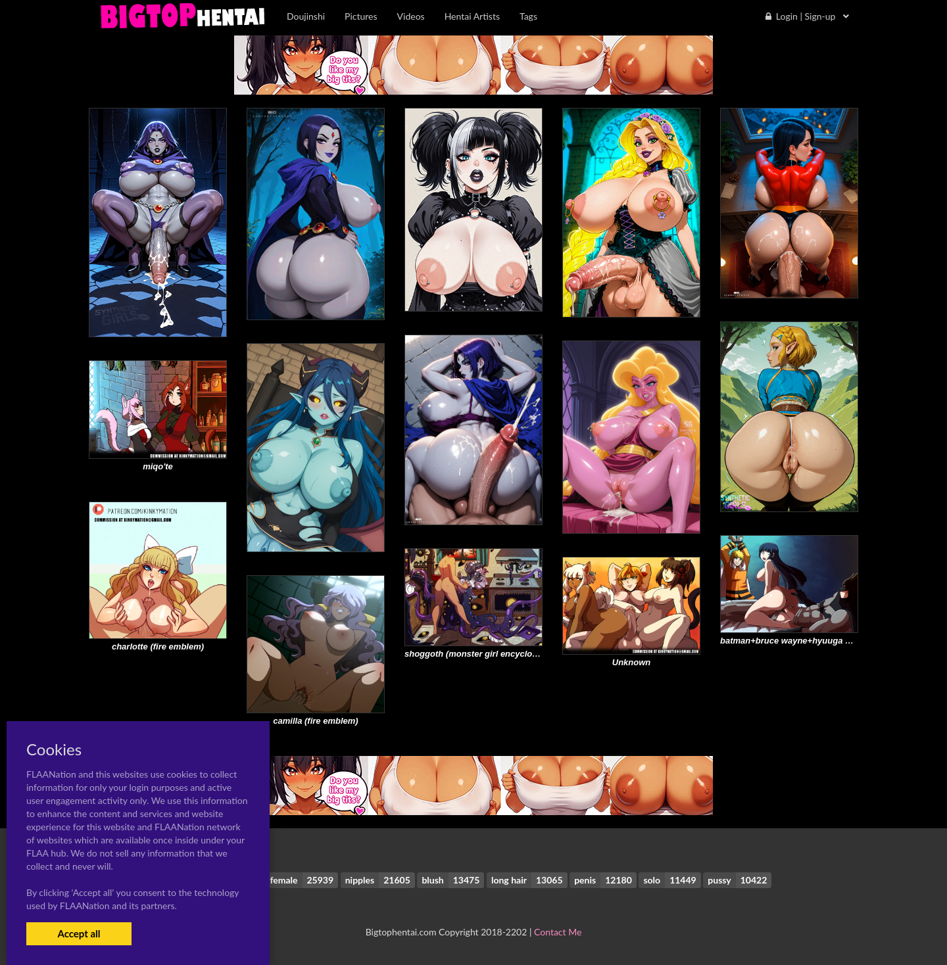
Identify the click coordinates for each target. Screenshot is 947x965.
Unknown (631, 662)
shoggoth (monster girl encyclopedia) (481, 654)
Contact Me (557, 931)
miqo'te (158, 466)
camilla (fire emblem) (315, 721)
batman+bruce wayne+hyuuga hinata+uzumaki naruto (829, 641)
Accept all (78, 933)
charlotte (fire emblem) (158, 646)
